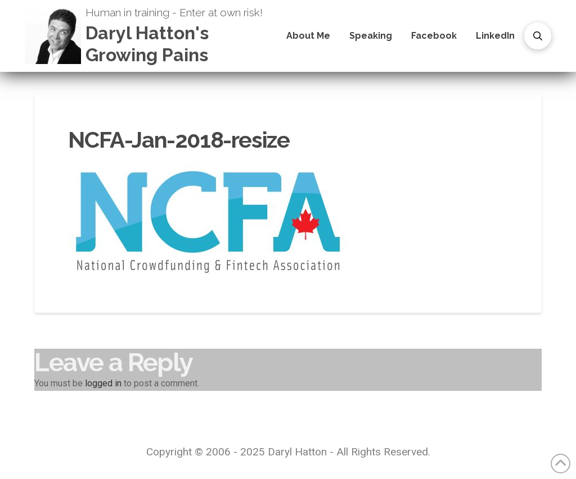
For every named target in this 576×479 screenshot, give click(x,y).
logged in (103, 383)
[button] (537, 35)
